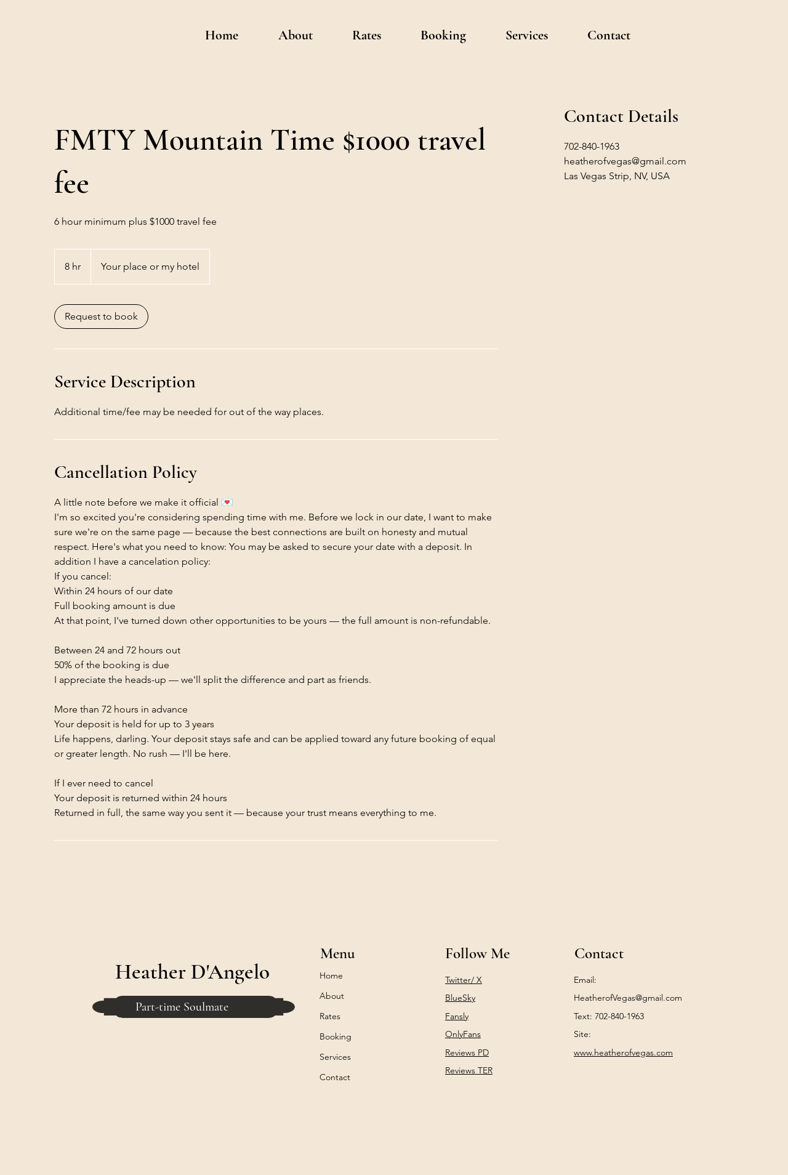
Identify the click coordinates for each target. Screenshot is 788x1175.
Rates (330, 1016)
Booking (336, 1036)
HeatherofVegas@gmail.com (628, 997)
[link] (101, 316)
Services (335, 1056)
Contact (335, 1077)
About (332, 995)
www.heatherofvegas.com (623, 1052)
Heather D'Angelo (192, 972)
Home (331, 975)
